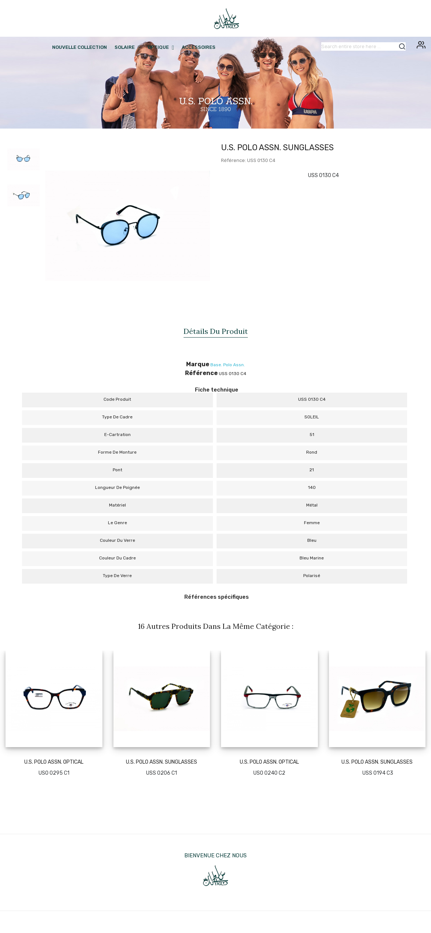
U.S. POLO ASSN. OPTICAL (53, 762)
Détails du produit (216, 331)
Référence (201, 373)
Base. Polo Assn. (227, 364)
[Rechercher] (363, 46)
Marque (197, 364)
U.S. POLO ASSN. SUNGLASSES (161, 762)
